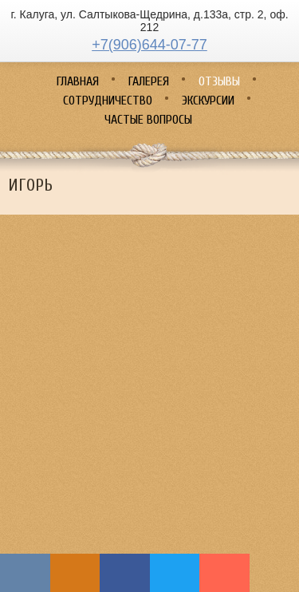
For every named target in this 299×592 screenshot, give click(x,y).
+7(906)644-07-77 (149, 45)
